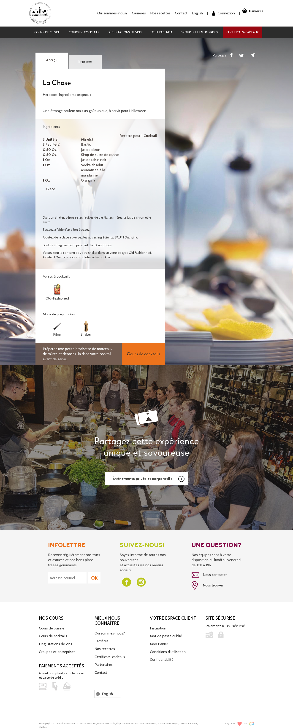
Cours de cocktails (84, 32)
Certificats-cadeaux (242, 32)
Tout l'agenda (161, 32)
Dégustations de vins (125, 32)
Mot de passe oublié (166, 634)
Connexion (217, 13)
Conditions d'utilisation (168, 650)
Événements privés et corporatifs (149, 479)
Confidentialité (162, 657)
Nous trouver (207, 584)
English (191, 13)
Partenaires (104, 662)
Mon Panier (159, 642)
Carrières (133, 13)
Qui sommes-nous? (106, 13)
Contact (175, 13)
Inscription (158, 626)
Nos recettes (154, 13)
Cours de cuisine (47, 32)
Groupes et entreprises (199, 32)
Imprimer (85, 62)
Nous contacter (209, 575)
